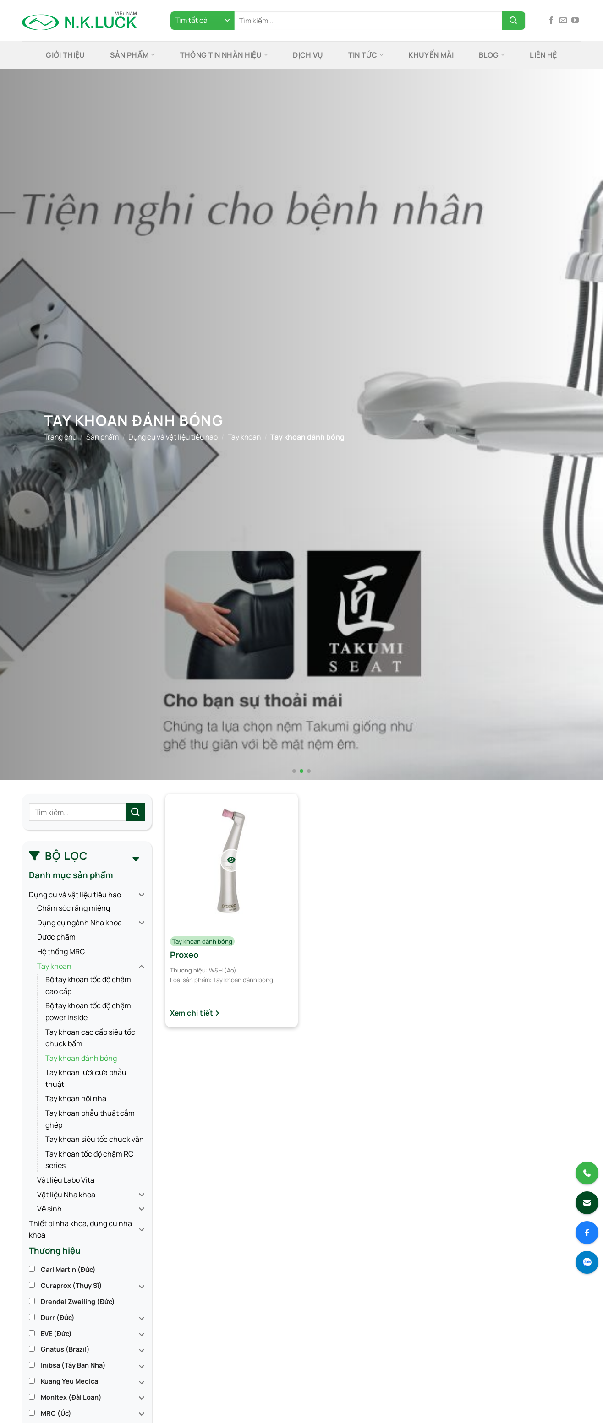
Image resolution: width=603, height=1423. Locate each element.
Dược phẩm (56, 937)
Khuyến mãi (431, 55)
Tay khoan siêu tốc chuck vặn (94, 1139)
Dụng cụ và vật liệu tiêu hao (173, 436)
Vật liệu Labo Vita (65, 1180)
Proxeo (184, 955)
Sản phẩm (132, 55)
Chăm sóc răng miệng (73, 908)
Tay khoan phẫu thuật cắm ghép (90, 1119)
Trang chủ (60, 436)
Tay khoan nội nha (75, 1098)
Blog (492, 55)
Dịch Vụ (308, 55)
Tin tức (366, 55)
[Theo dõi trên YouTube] (575, 20)
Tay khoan (244, 436)
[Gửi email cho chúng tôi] (563, 20)
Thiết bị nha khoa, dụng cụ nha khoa (80, 1229)
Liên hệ (543, 55)
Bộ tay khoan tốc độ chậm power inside (88, 1011)
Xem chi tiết (194, 1013)
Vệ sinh (49, 1209)
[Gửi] (513, 20)
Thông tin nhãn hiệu (224, 55)
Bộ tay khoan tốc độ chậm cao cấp (88, 985)
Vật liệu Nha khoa (66, 1194)
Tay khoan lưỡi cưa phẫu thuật (85, 1078)
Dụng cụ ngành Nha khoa (79, 923)
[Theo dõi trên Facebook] (551, 20)
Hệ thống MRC (61, 951)
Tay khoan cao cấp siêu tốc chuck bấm (90, 1038)
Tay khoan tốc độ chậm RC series (89, 1160)
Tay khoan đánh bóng (81, 1058)
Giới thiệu (65, 55)
